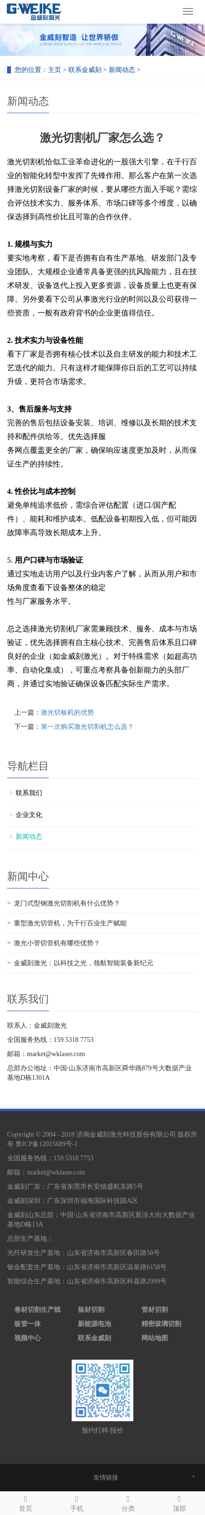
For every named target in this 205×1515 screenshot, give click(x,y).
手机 (76, 1502)
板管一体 (27, 1323)
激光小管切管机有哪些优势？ (57, 943)
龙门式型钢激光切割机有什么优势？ (67, 903)
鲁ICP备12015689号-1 (47, 1143)
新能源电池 (94, 1323)
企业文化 (29, 814)
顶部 (179, 1502)
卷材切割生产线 (37, 1309)
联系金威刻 (85, 69)
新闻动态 (122, 69)
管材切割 (154, 1309)
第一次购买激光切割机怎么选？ (87, 726)
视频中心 (27, 1338)
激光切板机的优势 (67, 712)
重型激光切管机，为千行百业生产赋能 (70, 923)
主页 (54, 69)
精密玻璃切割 (161, 1323)
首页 (25, 1502)
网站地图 (154, 1338)
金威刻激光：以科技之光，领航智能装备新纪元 (83, 963)
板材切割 (91, 1309)
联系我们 (29, 793)
